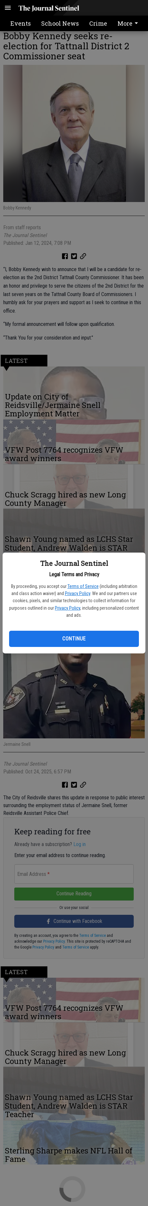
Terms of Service (83, 586)
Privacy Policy (77, 593)
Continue (73, 639)
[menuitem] (129, 23)
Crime (98, 23)
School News (60, 23)
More (128, 23)
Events (20, 23)
